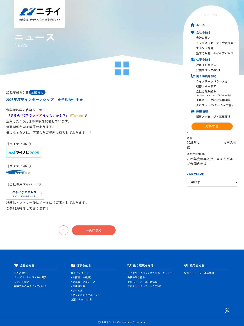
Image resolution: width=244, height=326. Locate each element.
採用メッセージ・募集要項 (213, 116)
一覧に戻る (94, 230)
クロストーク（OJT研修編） (143, 281)
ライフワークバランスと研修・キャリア (149, 273)
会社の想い (203, 37)
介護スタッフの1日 (208, 70)
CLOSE (211, 15)
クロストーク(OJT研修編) (213, 100)
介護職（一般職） (83, 277)
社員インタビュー (207, 64)
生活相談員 (79, 286)
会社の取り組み (215, 93)
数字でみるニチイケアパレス (214, 53)
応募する (212, 126)
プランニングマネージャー (88, 295)
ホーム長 (78, 290)
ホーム (200, 25)
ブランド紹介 (204, 48)
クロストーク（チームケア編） (145, 286)
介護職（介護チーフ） (85, 281)
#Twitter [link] (76, 115)
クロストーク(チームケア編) (214, 105)
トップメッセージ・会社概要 (214, 43)
